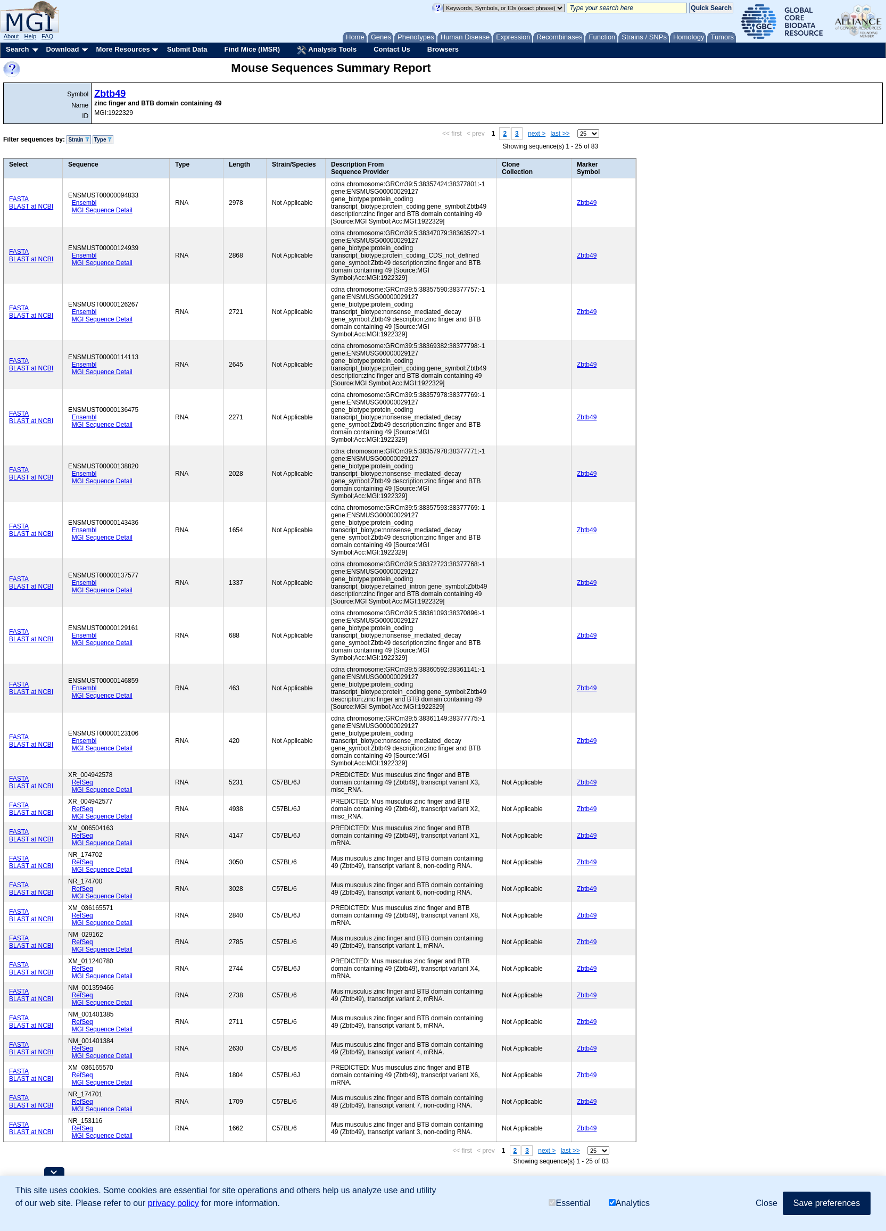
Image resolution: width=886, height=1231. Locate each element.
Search (17, 49)
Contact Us (392, 49)
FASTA (19, 199)
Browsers (443, 49)
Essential (569, 1203)
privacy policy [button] (173, 1203)
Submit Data (187, 49)
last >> (560, 133)
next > (536, 133)
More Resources (123, 49)
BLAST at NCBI (31, 206)
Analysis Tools (327, 50)
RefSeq (82, 782)
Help (30, 36)
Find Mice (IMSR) (252, 49)
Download (62, 49)
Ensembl (84, 202)
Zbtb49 (110, 93)
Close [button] (766, 1203)
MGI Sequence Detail (102, 210)
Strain (78, 140)
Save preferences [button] (826, 1203)
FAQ (47, 36)
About (11, 36)
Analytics (629, 1203)
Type (103, 140)
